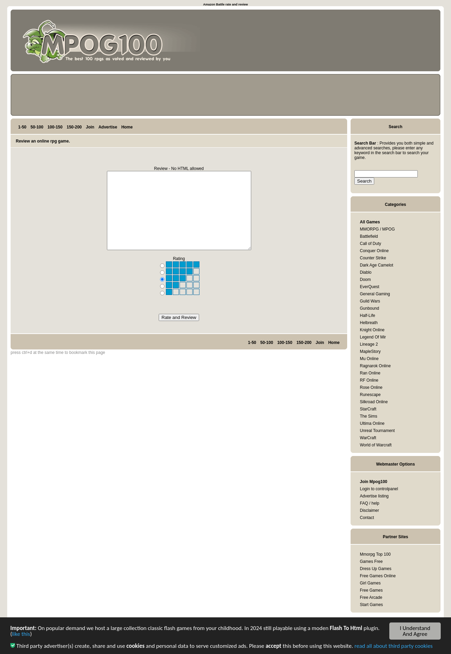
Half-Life (367, 315)
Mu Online (369, 358)
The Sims (368, 416)
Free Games (371, 590)
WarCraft (368, 437)
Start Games (371, 604)
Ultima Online (372, 423)
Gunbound (369, 308)
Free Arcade (371, 597)
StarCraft (368, 409)
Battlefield (369, 236)
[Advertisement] (406, 41)
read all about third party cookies (393, 647)
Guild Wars (370, 301)
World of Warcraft (376, 445)
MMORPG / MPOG (377, 229)
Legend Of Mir (373, 337)
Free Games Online (378, 575)
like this (21, 635)
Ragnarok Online (375, 365)
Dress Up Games (375, 568)
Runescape (370, 394)
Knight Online (372, 330)
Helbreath (369, 322)
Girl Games (370, 583)
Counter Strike (373, 258)
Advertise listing (374, 496)
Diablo (365, 272)
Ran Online (370, 373)
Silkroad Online (374, 401)
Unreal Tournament (377, 430)
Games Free (371, 561)
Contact (367, 517)
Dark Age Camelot (376, 265)
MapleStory (370, 351)
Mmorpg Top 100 (375, 554)
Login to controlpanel (379, 488)
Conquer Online (374, 250)
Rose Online (371, 387)
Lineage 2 (369, 344)
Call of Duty (370, 243)
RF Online (369, 380)
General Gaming (375, 294)
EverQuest (369, 286)
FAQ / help (369, 503)
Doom (365, 279)
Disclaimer (369, 510)
